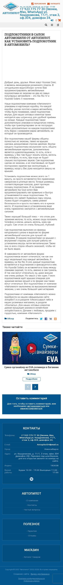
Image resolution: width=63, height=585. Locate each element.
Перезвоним (38, 4)
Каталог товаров (32, 557)
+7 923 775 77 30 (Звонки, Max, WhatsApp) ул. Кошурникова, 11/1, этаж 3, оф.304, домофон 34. (37, 437)
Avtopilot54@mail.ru (47, 445)
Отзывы (32, 536)
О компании (32, 500)
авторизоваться (36, 406)
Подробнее (31, 379)
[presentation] (28, 387)
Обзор (10, 319)
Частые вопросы (32, 510)
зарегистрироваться (31, 408)
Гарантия (32, 531)
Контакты (32, 505)
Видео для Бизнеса (40, 574)
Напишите (53, 4)
